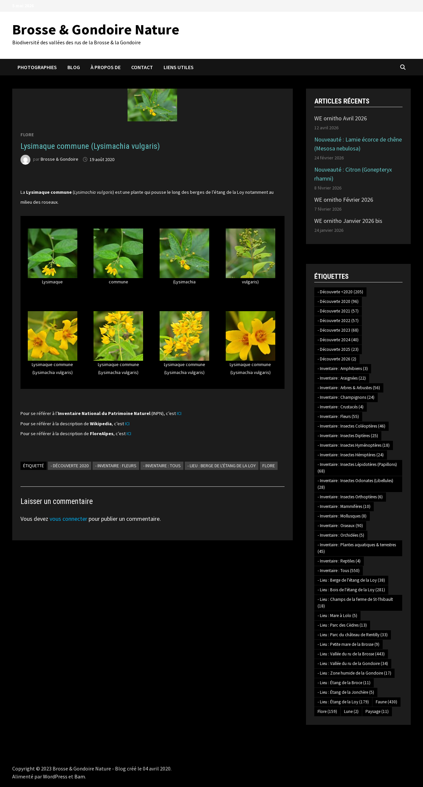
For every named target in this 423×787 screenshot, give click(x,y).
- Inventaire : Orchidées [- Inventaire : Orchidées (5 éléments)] (341, 535)
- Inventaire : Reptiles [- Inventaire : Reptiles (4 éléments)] (339, 561)
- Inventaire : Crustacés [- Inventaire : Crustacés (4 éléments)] (341, 407)
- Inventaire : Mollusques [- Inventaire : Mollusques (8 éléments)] (342, 516)
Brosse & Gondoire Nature (95, 29)
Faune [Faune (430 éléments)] (386, 702)
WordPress (55, 776)
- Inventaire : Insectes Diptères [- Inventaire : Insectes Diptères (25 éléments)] (348, 435)
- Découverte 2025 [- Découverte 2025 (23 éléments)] (338, 349)
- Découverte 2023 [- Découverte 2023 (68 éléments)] (338, 330)
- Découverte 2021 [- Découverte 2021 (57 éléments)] (338, 311)
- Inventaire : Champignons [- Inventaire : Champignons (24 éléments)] (346, 397)
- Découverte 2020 (70, 466)
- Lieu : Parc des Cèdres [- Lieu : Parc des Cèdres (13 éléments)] (342, 625)
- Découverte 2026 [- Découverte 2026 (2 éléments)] (337, 359)
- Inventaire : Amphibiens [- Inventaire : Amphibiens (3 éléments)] (343, 368)
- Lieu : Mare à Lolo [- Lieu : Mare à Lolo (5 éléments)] (337, 615)
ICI (179, 413)
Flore (27, 135)
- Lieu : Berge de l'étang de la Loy (221, 466)
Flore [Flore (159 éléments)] (327, 711)
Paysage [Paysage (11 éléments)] (377, 711)
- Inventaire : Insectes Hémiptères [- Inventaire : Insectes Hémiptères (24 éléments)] (351, 455)
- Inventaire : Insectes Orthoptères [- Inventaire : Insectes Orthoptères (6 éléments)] (350, 497)
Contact (142, 67)
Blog (73, 67)
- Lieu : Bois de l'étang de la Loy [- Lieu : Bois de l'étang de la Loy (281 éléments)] (351, 590)
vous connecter (68, 518)
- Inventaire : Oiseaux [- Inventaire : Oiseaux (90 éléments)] (340, 525)
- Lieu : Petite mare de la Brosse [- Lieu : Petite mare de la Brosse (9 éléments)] (348, 644)
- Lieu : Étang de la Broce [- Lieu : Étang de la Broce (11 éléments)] (344, 682)
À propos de (106, 67)
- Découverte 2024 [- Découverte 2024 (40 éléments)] (338, 340)
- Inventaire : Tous (162, 466)
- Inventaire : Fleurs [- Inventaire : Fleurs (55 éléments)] (338, 416)
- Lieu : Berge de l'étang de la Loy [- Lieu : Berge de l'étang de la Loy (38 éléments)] (351, 580)
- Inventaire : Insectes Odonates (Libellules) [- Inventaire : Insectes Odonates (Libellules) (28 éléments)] (355, 484)
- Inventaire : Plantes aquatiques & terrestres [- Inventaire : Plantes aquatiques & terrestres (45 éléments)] (357, 548)
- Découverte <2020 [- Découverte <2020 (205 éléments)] (340, 292)
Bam (79, 776)
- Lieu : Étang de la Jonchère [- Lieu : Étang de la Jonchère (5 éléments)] (346, 692)
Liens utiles (179, 67)
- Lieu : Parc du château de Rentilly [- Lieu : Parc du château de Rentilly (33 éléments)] (353, 635)
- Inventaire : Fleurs (115, 466)
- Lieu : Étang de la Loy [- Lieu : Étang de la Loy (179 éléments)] (343, 702)
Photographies (37, 67)
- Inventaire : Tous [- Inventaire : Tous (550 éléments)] (339, 570)
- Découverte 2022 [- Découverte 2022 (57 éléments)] (338, 320)
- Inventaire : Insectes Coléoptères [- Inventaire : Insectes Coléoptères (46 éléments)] (351, 426)
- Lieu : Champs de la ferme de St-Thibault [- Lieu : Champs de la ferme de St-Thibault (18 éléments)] (355, 603)
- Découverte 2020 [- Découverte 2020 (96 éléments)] (338, 301)
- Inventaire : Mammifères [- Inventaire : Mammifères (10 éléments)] (344, 506)
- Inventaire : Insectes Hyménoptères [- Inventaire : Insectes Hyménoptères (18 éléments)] (354, 445)
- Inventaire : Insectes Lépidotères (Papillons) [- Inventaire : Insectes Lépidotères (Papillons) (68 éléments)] (357, 468)
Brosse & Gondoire (59, 159)
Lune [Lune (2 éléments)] (351, 711)
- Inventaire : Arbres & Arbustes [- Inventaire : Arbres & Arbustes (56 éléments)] (349, 388)
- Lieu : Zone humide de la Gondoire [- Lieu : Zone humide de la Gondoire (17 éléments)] (354, 673)
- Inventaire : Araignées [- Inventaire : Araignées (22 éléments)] (342, 378)
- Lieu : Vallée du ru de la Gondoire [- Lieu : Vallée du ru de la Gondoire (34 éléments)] (353, 663)
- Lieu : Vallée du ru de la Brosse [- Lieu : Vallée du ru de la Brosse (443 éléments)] (351, 654)
